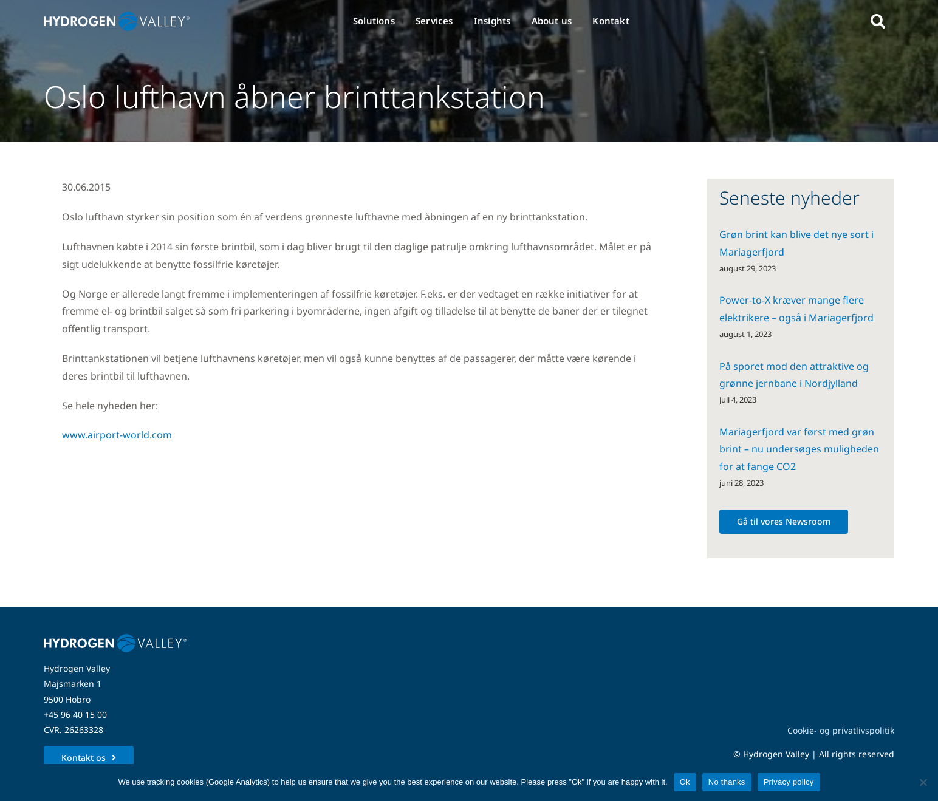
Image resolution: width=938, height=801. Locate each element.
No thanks (726, 781)
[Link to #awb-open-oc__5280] (878, 21)
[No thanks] (923, 782)
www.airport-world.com (117, 434)
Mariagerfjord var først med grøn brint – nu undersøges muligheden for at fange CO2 (799, 449)
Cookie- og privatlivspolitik (840, 730)
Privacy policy (789, 781)
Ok (685, 781)
